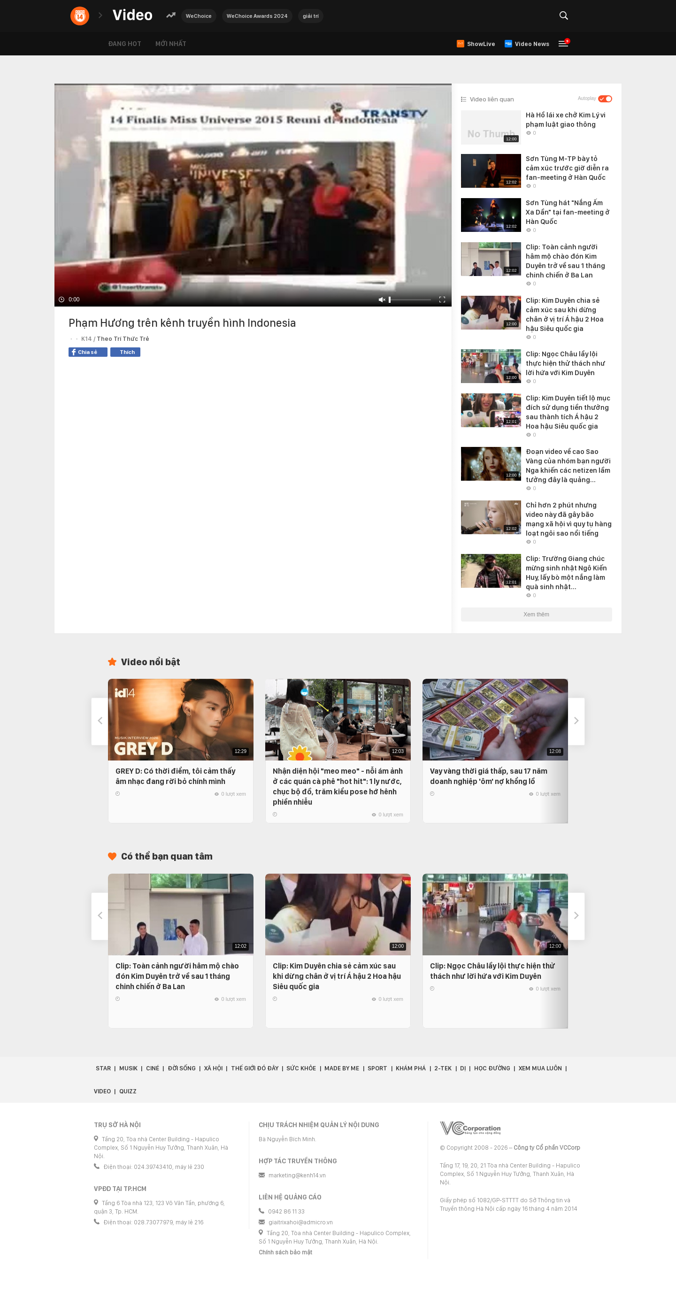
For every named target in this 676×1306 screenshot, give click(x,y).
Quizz (128, 1091)
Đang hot (124, 43)
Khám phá (411, 1068)
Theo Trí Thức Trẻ (123, 338)
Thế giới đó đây (254, 1068)
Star (103, 1068)
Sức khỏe (301, 1068)
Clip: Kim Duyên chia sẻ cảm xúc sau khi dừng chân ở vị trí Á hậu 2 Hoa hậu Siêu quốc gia (337, 976)
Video (102, 1091)
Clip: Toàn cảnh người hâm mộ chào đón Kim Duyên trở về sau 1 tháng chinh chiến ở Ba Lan (177, 976)
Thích (127, 352)
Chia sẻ (84, 352)
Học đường (492, 1068)
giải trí (311, 16)
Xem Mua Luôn (540, 1068)
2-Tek (443, 1068)
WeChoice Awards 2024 (257, 16)
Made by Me (341, 1068)
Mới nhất (170, 43)
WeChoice (199, 16)
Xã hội (213, 1068)
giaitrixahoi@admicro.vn (301, 1222)
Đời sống (182, 1068)
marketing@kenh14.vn (297, 1175)
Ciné (152, 1068)
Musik (128, 1068)
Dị (463, 1068)
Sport (377, 1068)
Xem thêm (536, 614)
